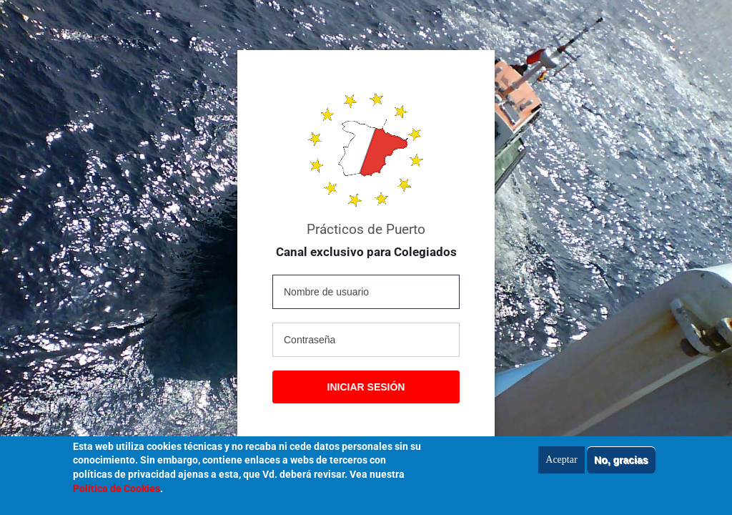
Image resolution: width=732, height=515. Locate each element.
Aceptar (561, 463)
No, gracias (621, 464)
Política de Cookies (116, 493)
